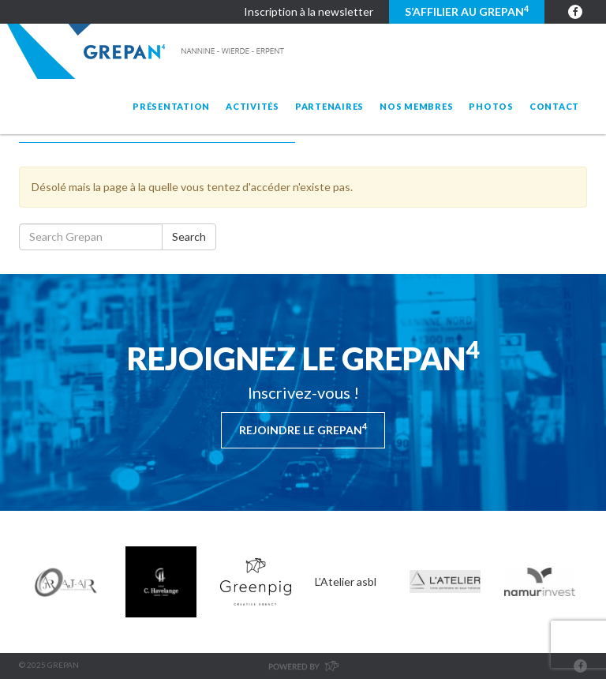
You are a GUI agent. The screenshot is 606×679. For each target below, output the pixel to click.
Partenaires (329, 106)
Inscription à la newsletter (308, 11)
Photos (491, 106)
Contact (554, 106)
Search (189, 236)
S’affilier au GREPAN (467, 11)
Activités (252, 106)
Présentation (171, 106)
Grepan (147, 51)
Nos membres (416, 106)
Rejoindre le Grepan (303, 429)
